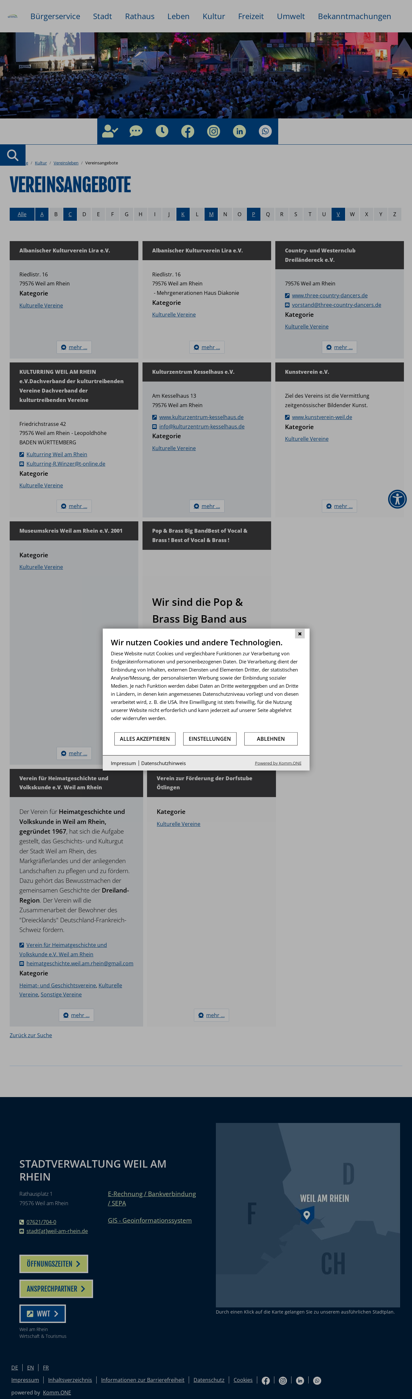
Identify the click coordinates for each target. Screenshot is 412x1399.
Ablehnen (271, 738)
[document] (206, 684)
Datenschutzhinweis (163, 763)
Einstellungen (210, 738)
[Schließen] (300, 633)
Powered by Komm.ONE (278, 763)
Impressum (123, 763)
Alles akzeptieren (145, 738)
